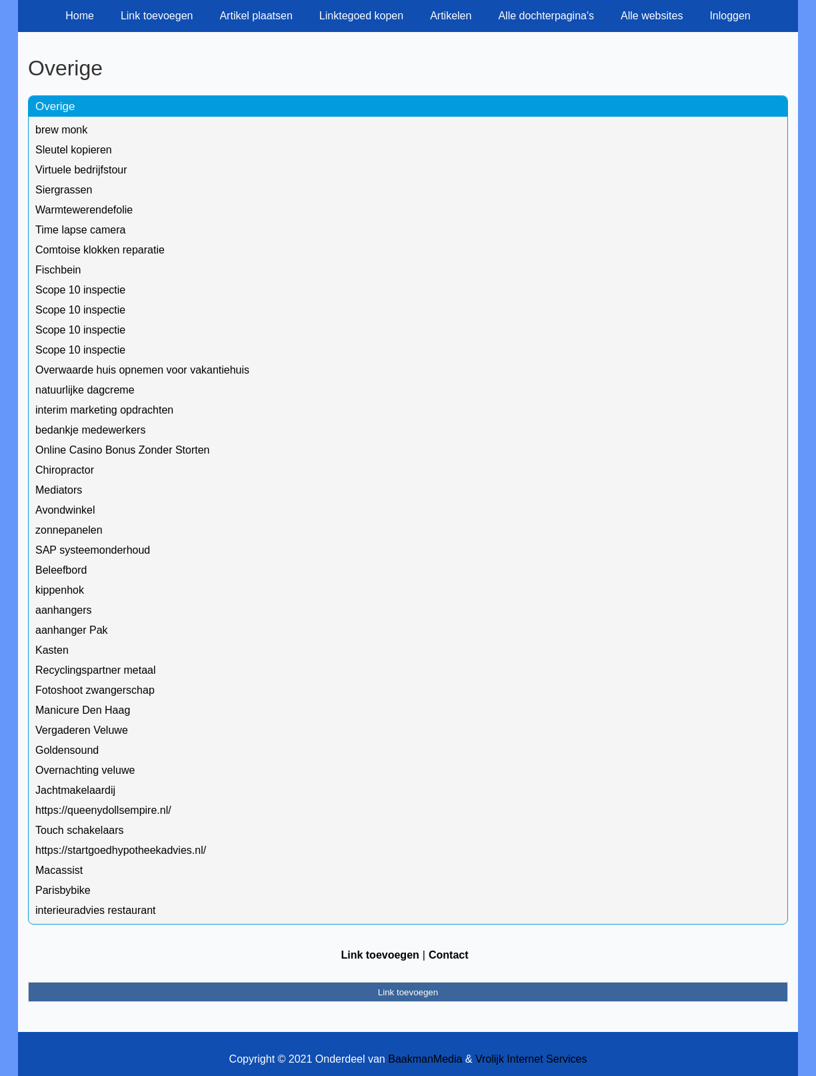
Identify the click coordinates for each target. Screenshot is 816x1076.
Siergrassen (63, 189)
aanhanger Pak (71, 630)
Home (79, 15)
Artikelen (450, 15)
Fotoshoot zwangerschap (95, 690)
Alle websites (652, 15)
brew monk (61, 129)
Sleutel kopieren (73, 149)
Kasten (52, 650)
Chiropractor (64, 470)
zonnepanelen (69, 530)
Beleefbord (61, 570)
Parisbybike (63, 890)
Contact (449, 955)
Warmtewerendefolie (84, 209)
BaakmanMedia (425, 1059)
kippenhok (59, 590)
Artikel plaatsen (255, 15)
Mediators (58, 490)
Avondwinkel (65, 510)
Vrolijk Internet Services (531, 1059)
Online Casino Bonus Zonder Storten (122, 450)
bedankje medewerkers (90, 430)
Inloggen (729, 15)
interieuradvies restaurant (95, 910)
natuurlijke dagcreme (85, 390)
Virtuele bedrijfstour (81, 169)
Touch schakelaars (79, 830)
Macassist (59, 870)
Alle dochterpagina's (546, 15)
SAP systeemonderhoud (92, 550)
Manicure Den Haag (82, 710)
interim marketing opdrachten (104, 410)
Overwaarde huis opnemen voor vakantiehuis (142, 370)
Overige (55, 106)
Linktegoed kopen (361, 15)
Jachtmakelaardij (75, 790)
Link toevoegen (157, 15)
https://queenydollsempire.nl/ (103, 810)
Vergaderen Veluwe (81, 730)
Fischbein (58, 270)
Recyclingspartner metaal (95, 670)
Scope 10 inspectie (80, 290)
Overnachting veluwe (85, 770)
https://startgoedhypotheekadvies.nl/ (120, 850)
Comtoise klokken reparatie (100, 249)
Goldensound (67, 750)
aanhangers (63, 610)
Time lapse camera (80, 229)
